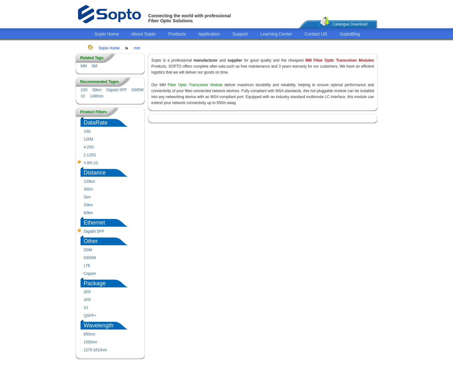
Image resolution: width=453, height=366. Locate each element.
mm (137, 48)
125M (88, 139)
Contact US (316, 33)
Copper (90, 273)
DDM (88, 250)
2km (87, 197)
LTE (87, 265)
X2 (83, 96)
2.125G (90, 155)
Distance (95, 172)
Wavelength (98, 325)
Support (240, 33)
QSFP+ (90, 315)
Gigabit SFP (116, 90)
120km (89, 181)
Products (177, 33)
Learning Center (276, 33)
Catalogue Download (349, 24)
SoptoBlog (350, 33)
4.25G (89, 147)
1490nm (96, 96)
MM (84, 66)
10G (84, 90)
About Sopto (143, 33)
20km (88, 205)
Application (209, 33)
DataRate (96, 122)
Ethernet (94, 222)
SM (94, 66)
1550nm (90, 342)
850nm (89, 334)
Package (95, 283)
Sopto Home (106, 33)
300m (88, 189)
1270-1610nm (95, 350)
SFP (87, 292)
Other (91, 241)
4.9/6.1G (91, 163)
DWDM (137, 90)
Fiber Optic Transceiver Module (195, 85)
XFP (87, 300)
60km (97, 90)
